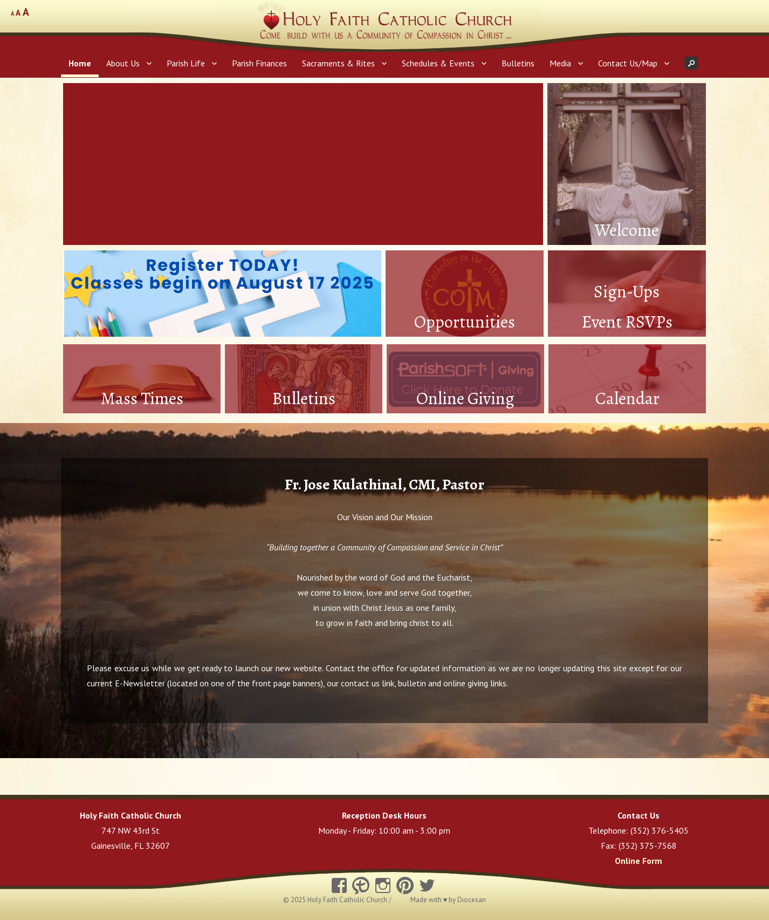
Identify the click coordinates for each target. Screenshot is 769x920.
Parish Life (186, 63)
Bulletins (518, 63)
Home (79, 63)
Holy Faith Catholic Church (348, 899)
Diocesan (471, 899)
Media (560, 63)
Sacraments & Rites (338, 63)
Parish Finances (259, 63)
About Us (123, 63)
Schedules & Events (438, 63)
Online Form (638, 860)
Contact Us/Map (627, 63)
